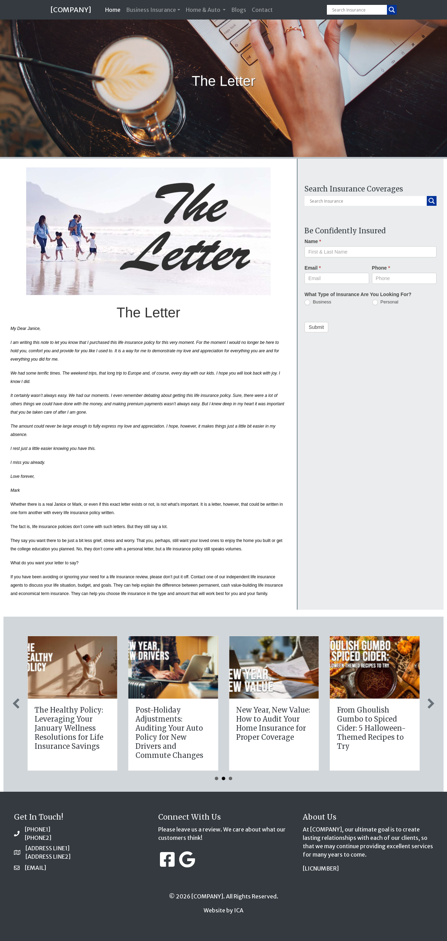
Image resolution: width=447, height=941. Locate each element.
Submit (316, 327)
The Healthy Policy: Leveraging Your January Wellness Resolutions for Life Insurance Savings (274, 728)
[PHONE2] (38, 837)
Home (114, 9)
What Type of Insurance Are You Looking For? (358, 294)
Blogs (238, 9)
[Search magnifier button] (392, 10)
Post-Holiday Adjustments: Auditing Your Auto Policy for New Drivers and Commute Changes (374, 733)
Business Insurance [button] (151, 9)
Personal (385, 302)
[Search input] (358, 10)
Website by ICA (223, 910)
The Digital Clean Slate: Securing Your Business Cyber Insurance (174, 723)
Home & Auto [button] (203, 9)
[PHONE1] (37, 829)
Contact (262, 9)
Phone (381, 268)
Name (313, 241)
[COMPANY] (70, 9)
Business (318, 302)
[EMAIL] (35, 867)
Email (313, 268)
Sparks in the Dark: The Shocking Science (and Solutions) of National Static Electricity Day (72, 733)
